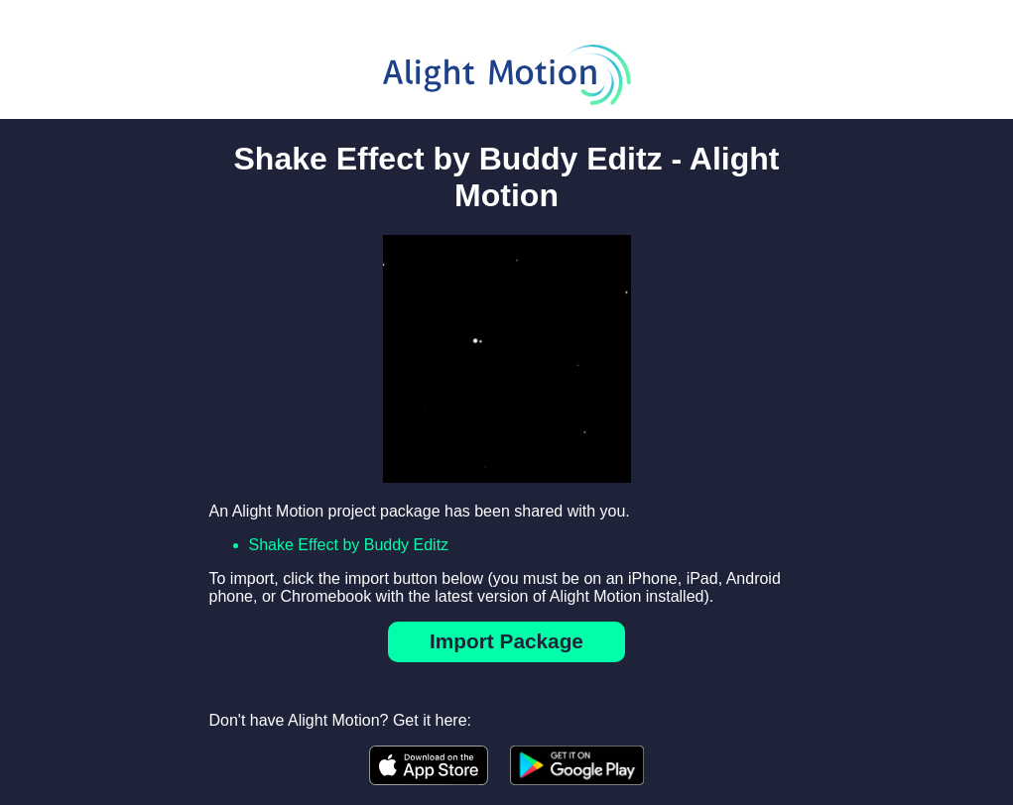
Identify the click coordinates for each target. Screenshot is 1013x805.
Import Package (506, 641)
